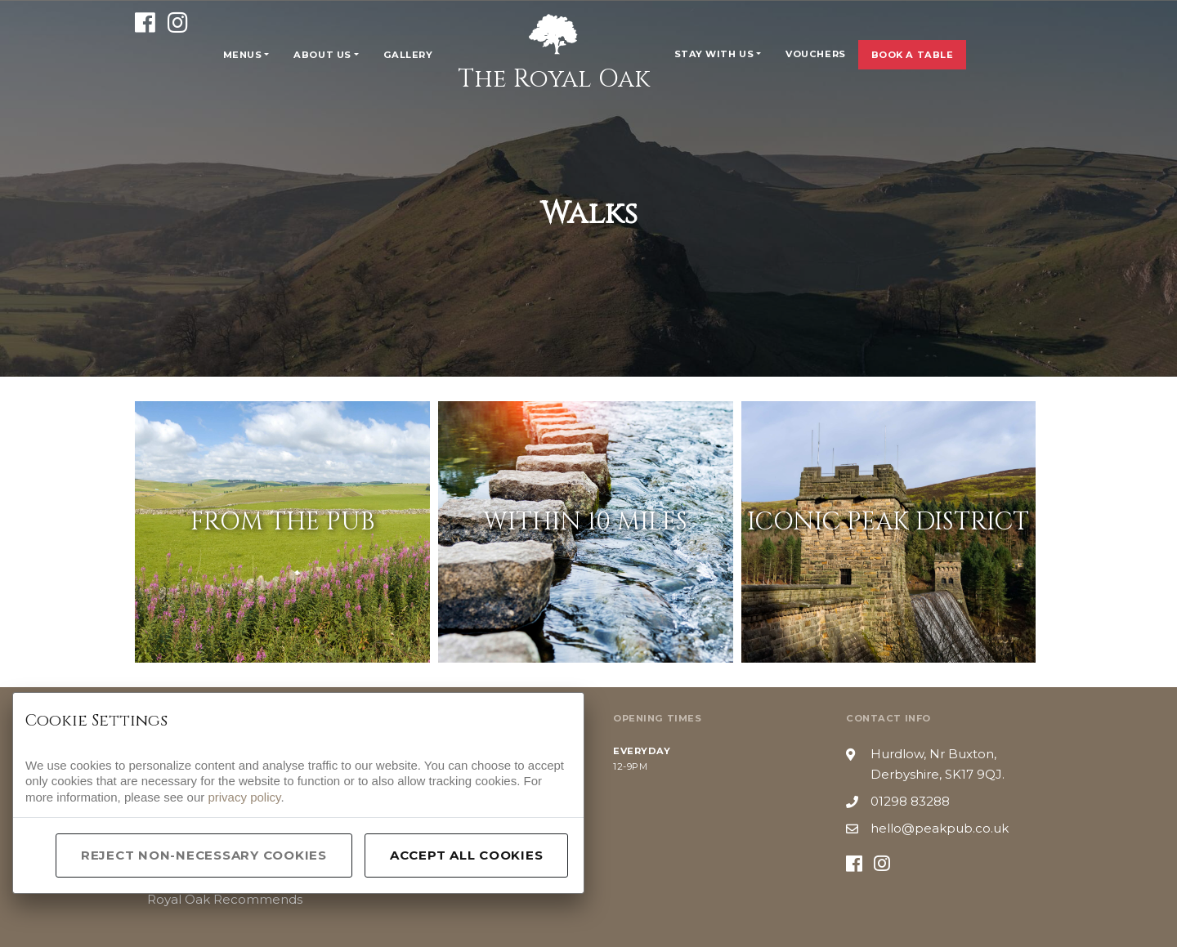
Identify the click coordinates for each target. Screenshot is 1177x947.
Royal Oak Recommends (224, 899)
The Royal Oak (554, 53)
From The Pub (282, 522)
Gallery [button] (408, 54)
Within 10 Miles (585, 522)
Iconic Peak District (888, 522)
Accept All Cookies (467, 855)
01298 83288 (910, 801)
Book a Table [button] (912, 54)
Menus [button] (242, 54)
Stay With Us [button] (714, 54)
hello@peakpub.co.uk (939, 828)
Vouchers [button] (815, 54)
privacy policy (244, 797)
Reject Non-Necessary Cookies (204, 855)
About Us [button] (322, 54)
